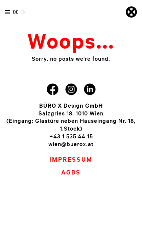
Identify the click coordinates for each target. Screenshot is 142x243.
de (15, 12)
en (23, 12)
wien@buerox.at (71, 143)
